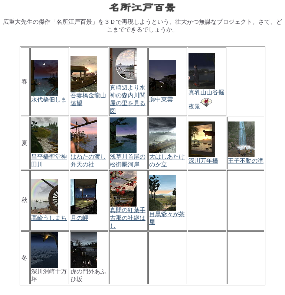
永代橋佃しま (49, 99)
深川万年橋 (203, 161)
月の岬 (79, 218)
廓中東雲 (161, 99)
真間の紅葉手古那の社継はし (127, 218)
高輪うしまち (49, 218)
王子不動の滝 (245, 161)
